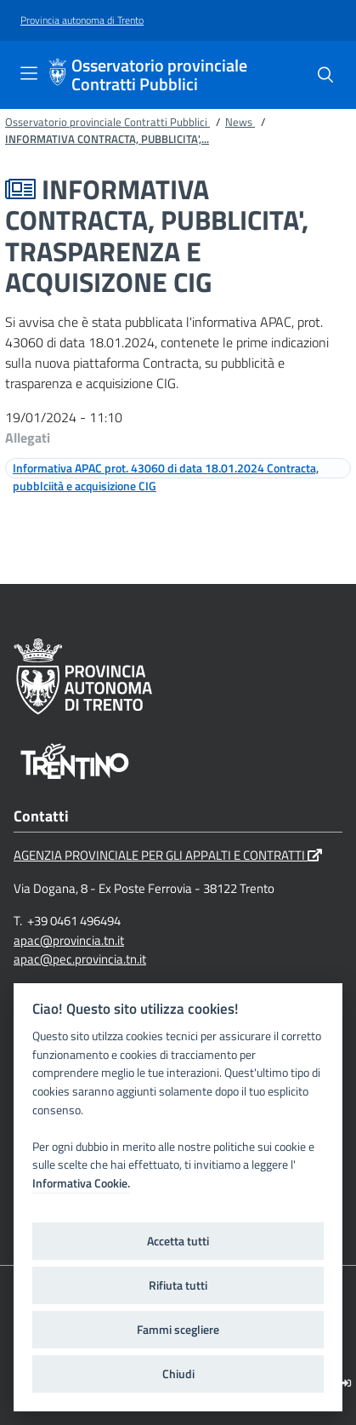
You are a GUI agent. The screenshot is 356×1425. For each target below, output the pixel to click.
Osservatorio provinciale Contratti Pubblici (159, 75)
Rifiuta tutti (178, 1285)
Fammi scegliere (178, 1329)
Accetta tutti (178, 1241)
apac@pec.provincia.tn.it (80, 959)
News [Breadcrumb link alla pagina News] (240, 121)
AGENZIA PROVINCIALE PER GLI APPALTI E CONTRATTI (168, 855)
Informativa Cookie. (81, 1183)
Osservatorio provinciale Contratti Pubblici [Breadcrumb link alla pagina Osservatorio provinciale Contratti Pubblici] (107, 121)
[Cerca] (325, 75)
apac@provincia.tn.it (69, 940)
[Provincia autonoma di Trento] (82, 21)
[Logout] (346, 1383)
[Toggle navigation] (29, 73)
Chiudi (178, 1373)
